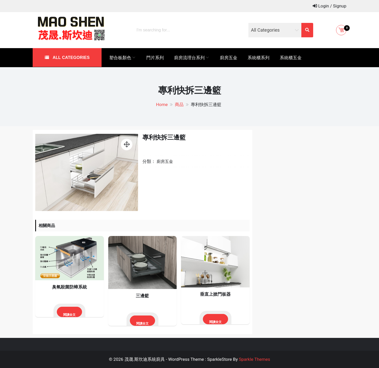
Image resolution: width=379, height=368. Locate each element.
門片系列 (155, 57)
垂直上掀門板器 (215, 294)
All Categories (70, 57)
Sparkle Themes (254, 359)
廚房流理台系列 (189, 57)
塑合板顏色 (120, 57)
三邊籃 (142, 295)
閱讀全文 (69, 315)
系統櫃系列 (258, 57)
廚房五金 (228, 57)
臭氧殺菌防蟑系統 (69, 287)
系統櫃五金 (291, 57)
